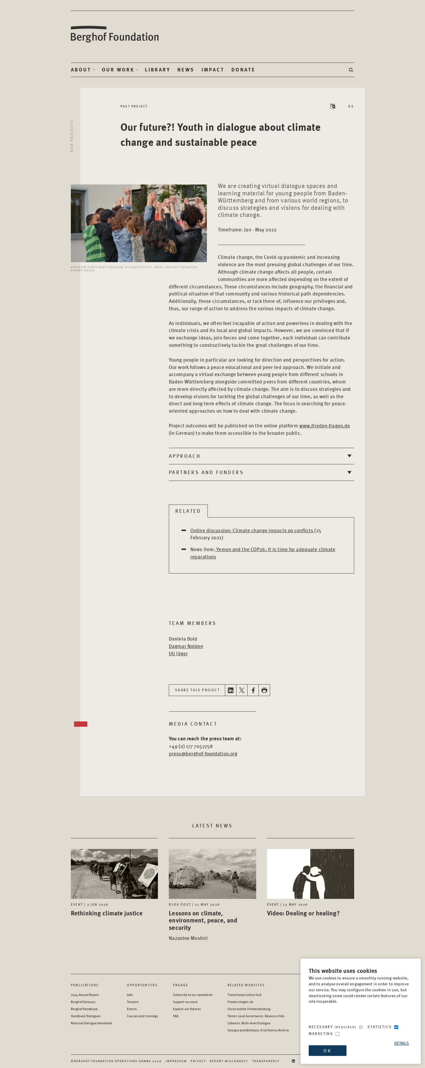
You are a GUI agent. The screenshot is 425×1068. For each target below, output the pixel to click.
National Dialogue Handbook (91, 1023)
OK (327, 1050)
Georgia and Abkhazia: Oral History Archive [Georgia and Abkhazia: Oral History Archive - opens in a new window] (258, 1030)
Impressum (176, 1061)
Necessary (333, 1026)
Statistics (379, 1026)
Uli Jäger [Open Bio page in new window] (178, 653)
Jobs (130, 994)
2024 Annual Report (85, 994)
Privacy (198, 1061)
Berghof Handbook (84, 1009)
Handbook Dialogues (86, 1016)
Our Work (118, 69)
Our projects (71, 135)
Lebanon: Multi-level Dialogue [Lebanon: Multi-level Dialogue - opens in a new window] (249, 1023)
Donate (243, 69)
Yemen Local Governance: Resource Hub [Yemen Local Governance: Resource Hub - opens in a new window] (256, 1016)
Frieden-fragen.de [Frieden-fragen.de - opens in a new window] (240, 1002)
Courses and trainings (142, 1016)
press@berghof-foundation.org (203, 753)
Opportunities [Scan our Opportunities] (142, 985)
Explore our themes (187, 1009)
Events (132, 1009)
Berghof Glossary (83, 1002)
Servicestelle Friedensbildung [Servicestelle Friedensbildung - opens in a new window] (249, 1009)
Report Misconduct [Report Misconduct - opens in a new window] (229, 1061)
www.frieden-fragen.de (324, 425)
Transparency (265, 1061)
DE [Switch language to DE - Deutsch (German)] (351, 106)
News (185, 69)
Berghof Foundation (115, 34)
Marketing (321, 1033)
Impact (213, 69)
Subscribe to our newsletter (193, 994)
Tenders (132, 1002)
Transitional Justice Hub (244, 994)
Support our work (185, 1002)
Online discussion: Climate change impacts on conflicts (252, 530)
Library (157, 69)
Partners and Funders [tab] (206, 472)
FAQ (176, 1016)
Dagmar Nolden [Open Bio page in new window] (186, 645)
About (81, 69)
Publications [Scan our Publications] (85, 985)
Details (401, 1043)
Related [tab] (188, 510)
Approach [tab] (185, 455)
